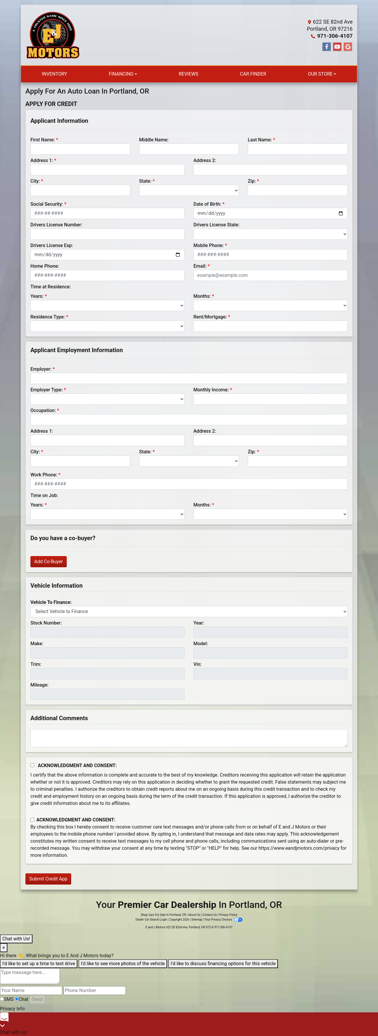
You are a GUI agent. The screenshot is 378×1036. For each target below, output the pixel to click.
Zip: (252, 181)
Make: (36, 643)
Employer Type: (46, 390)
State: (145, 181)
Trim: (35, 664)
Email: (199, 266)
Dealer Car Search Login (151, 919)
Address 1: (41, 160)
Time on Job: (44, 495)
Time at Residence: (50, 287)
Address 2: (204, 160)
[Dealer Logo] (52, 35)
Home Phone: (44, 266)
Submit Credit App (48, 879)
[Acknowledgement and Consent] (32, 765)
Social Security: (46, 204)
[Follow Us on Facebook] (326, 47)
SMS (7, 999)
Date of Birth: (207, 204)
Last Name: (260, 140)
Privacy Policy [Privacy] (228, 914)
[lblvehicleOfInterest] (189, 611)
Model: (200, 643)
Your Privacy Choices (223, 919)
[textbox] (30, 976)
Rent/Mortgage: (210, 317)
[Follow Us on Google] (348, 47)
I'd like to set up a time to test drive (38, 963)
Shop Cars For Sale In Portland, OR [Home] (163, 914)
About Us (194, 914)
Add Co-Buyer (48, 561)
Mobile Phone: (208, 245)
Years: (37, 296)
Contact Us (209, 914)
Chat (21, 999)
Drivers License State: (216, 225)
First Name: (42, 140)
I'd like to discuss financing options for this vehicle (223, 963)
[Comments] (189, 738)
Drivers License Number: (56, 225)
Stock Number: (46, 623)
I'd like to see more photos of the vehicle (123, 963)
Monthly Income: (211, 390)
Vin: (197, 664)
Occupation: (43, 410)
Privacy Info (12, 1009)
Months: (202, 296)
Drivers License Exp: (51, 245)
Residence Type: (47, 317)
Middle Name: (153, 140)
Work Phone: (43, 475)
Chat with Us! (16, 939)
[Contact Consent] (32, 820)
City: (35, 181)
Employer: (40, 369)
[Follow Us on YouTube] (337, 47)
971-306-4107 (335, 36)
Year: (198, 623)
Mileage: (39, 685)
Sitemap (196, 919)
